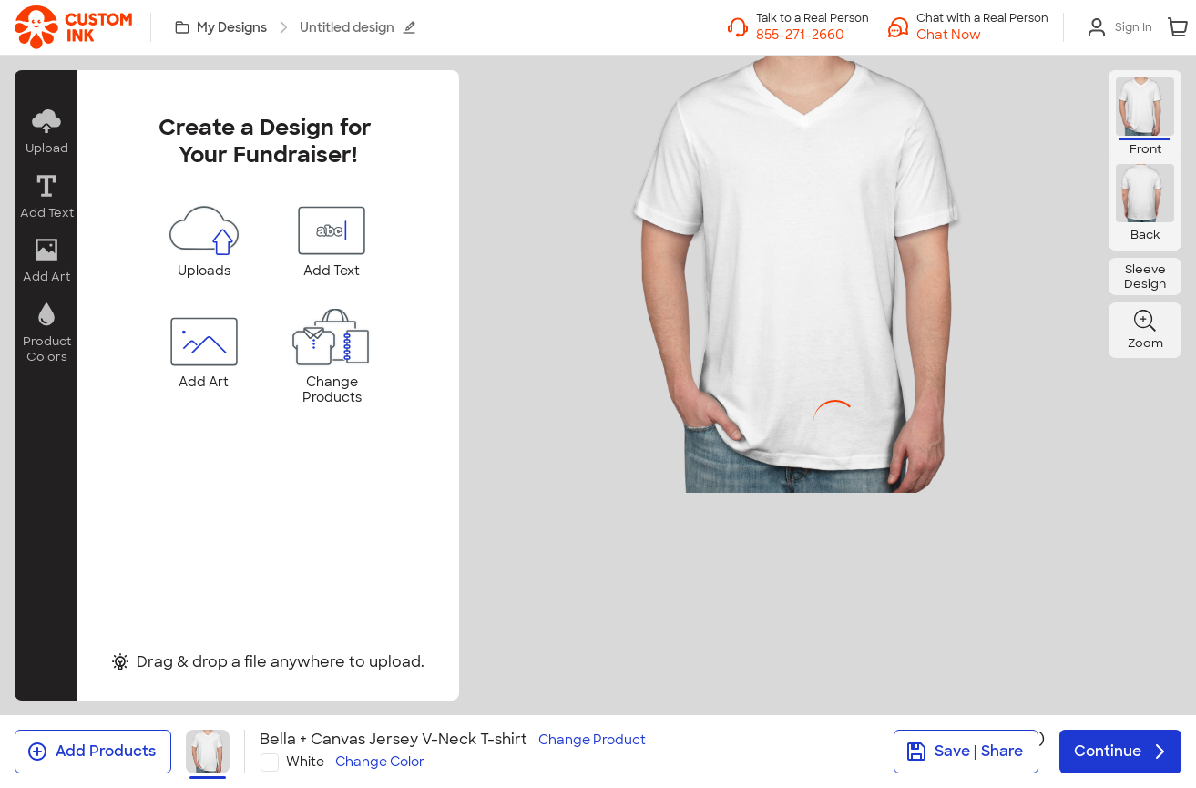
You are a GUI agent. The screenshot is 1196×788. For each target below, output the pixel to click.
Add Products (91, 751)
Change (592, 740)
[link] (73, 27)
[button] (982, 34)
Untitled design (358, 27)
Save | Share (964, 751)
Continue (1122, 751)
